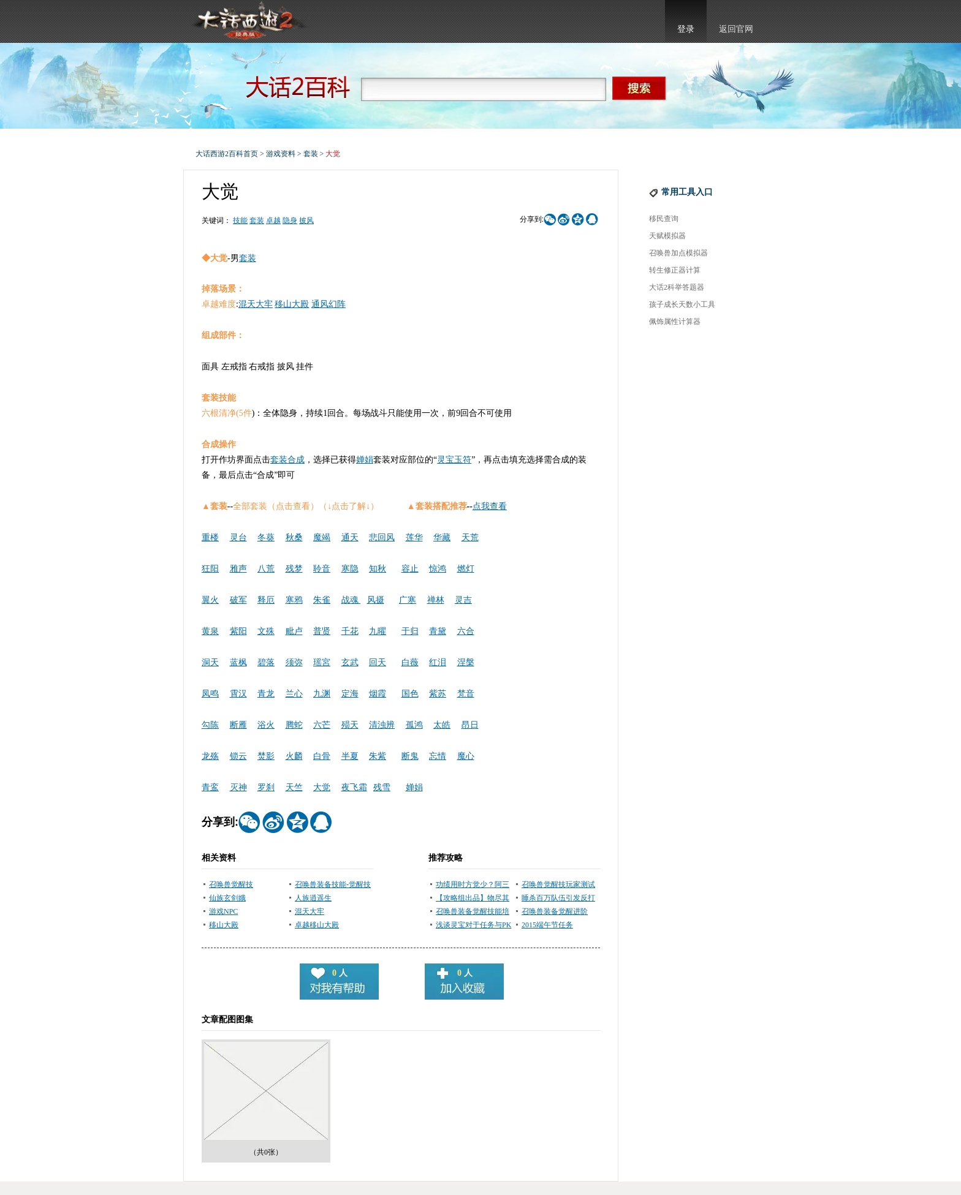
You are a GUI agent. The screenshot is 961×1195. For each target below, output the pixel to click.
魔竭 (321, 537)
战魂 (351, 600)
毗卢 (294, 631)
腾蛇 (294, 724)
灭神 (238, 787)
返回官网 (736, 29)
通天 (350, 537)
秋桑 (294, 537)
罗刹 (266, 787)
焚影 (266, 756)
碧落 (266, 662)
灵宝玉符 (454, 459)
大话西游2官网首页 (248, 21)
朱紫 (377, 756)
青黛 (437, 631)
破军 (238, 600)
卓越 (273, 220)
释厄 (266, 600)
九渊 (321, 693)
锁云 (238, 756)
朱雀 (321, 600)
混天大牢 (255, 304)
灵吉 (463, 600)
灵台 (238, 537)
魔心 (465, 756)
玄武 (350, 662)
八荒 (266, 568)
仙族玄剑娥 (227, 898)
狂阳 (210, 568)
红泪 (437, 662)
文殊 (266, 631)
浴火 (266, 724)
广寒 (407, 600)
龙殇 (210, 756)
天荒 (470, 537)
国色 (410, 693)
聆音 (321, 568)
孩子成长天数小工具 (682, 304)
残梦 (294, 568)
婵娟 (364, 459)
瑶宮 (321, 662)
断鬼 (410, 756)
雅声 (238, 568)
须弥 (294, 662)
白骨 (321, 756)
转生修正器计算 (675, 270)
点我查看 (490, 506)
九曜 (377, 631)
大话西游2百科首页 (227, 153)
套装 (310, 153)
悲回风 (382, 537)
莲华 (414, 537)
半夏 (350, 756)
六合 (465, 631)
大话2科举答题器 (676, 287)
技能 (240, 220)
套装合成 (287, 459)
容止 (410, 568)
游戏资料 (280, 153)
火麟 (294, 756)
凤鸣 (210, 693)
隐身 (290, 220)
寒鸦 (294, 600)
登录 (685, 29)
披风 (306, 220)
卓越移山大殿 (317, 925)
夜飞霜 (354, 787)
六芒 (321, 724)
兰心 (294, 693)
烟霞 (377, 693)
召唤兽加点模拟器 (678, 253)
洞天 (210, 662)
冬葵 (266, 537)
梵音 (465, 693)
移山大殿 (292, 304)
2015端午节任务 (547, 925)
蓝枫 (238, 662)
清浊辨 (382, 724)
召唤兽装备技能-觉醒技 (333, 884)
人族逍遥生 (313, 898)
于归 (410, 631)
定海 (350, 693)
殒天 (350, 724)
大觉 (321, 787)
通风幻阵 (328, 304)
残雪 (381, 787)
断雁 (238, 724)
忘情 (437, 756)
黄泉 (210, 631)
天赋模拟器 (667, 236)
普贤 (321, 631)
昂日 (470, 724)
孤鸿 (414, 724)
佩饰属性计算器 (675, 321)
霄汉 (238, 693)
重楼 (210, 537)
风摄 (375, 600)
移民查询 (663, 218)
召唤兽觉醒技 (231, 884)
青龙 (266, 693)
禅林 (435, 600)
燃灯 (465, 568)
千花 (350, 631)
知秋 (377, 568)
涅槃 (465, 662)
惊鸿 (437, 568)
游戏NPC (223, 911)
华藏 (441, 537)
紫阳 (238, 631)
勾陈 (210, 724)
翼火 (210, 600)
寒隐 (350, 568)
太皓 (441, 724)
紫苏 (437, 693)
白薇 (410, 662)
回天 (377, 662)
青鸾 (210, 787)
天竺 (294, 787)
